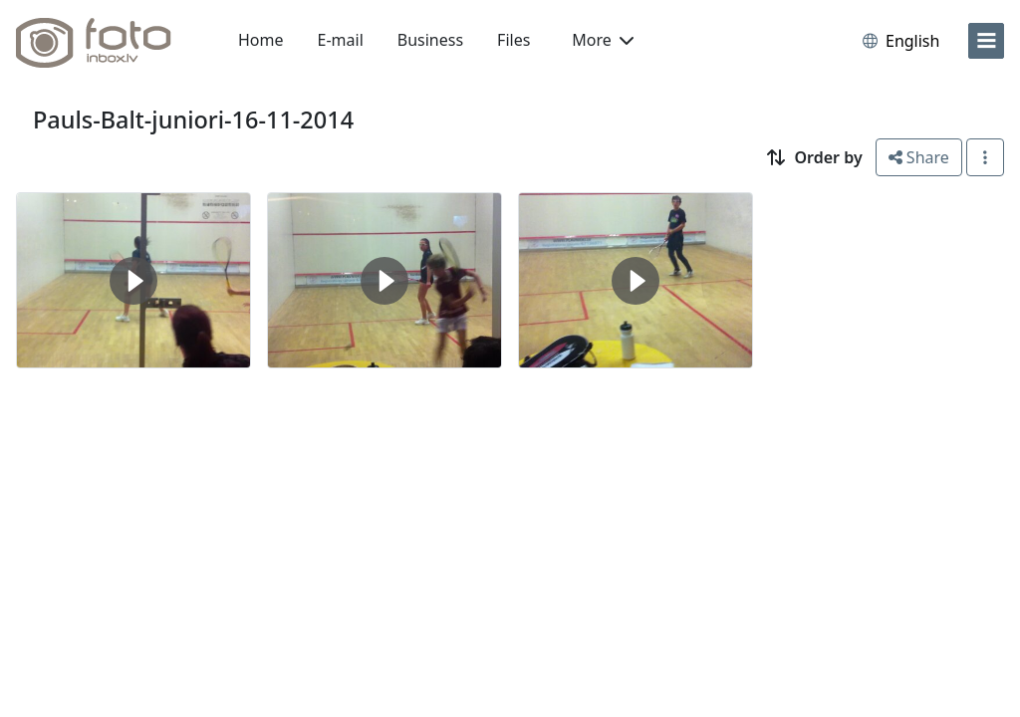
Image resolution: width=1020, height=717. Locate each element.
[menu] (986, 41)
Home (261, 40)
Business (430, 40)
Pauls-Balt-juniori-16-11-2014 (193, 119)
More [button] (603, 40)
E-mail (341, 40)
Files (513, 40)
